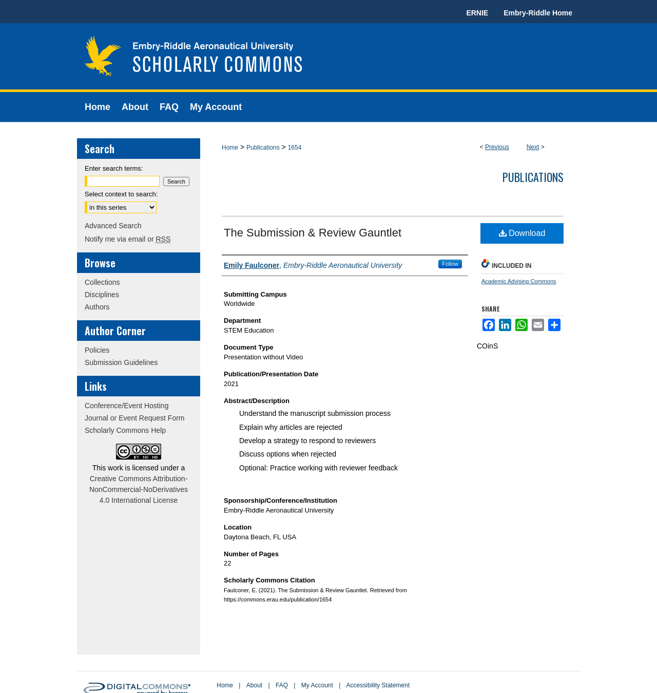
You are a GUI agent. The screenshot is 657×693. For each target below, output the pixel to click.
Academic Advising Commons (518, 281)
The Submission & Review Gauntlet (312, 232)
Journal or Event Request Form (135, 418)
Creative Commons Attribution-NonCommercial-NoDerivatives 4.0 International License (138, 489)
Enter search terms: (114, 168)
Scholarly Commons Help (125, 430)
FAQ (282, 685)
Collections (102, 282)
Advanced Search (113, 226)
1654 (295, 147)
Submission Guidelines (121, 362)
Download (522, 233)
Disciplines (102, 294)
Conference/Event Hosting (126, 406)
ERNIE (477, 13)
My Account (317, 685)
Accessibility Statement (378, 685)
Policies (97, 350)
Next (533, 147)
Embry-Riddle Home (538, 13)
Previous (497, 147)
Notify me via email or (127, 239)
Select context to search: (121, 194)
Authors (97, 307)
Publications (263, 147)
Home (230, 147)
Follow (450, 264)
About (254, 685)
